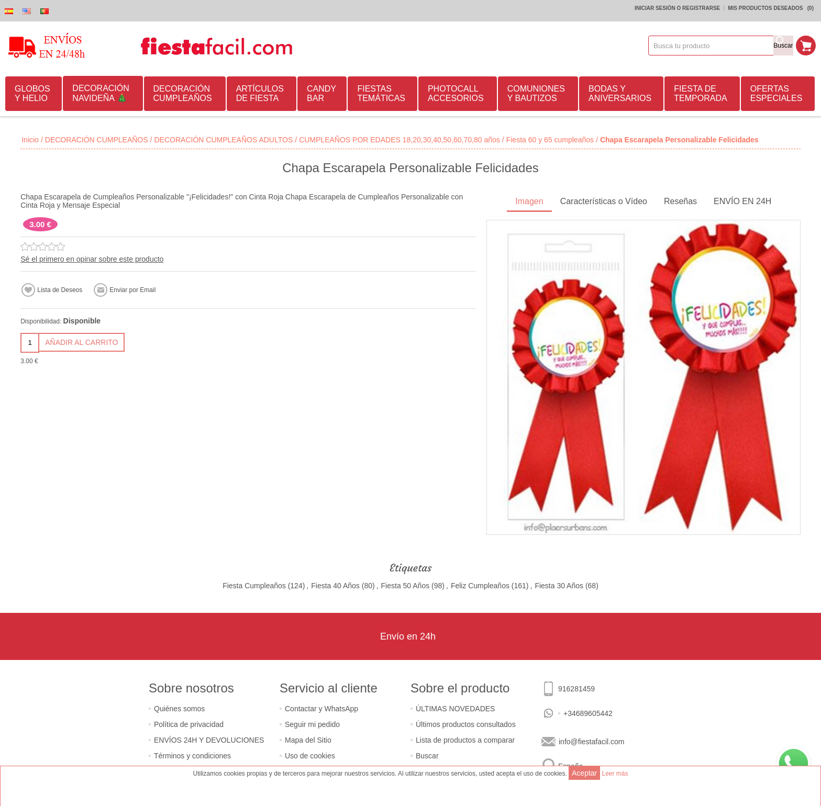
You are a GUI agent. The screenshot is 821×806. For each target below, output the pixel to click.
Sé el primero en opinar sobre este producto (91, 259)
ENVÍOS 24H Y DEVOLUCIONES (209, 740)
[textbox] (711, 45)
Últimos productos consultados (466, 724)
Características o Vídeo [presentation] (603, 201)
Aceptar (584, 773)
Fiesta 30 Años (559, 585)
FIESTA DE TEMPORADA (700, 93)
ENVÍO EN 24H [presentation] (742, 201)
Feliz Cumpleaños (480, 585)
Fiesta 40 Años (335, 585)
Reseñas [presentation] (680, 201)
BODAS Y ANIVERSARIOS (620, 93)
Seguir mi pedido (312, 724)
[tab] (529, 202)
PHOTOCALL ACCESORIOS (456, 93)
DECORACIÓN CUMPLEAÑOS (182, 93)
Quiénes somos (179, 708)
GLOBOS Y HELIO (32, 93)
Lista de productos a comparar (465, 740)
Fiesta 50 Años (405, 585)
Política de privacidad (189, 724)
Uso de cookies (310, 756)
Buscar (427, 756)
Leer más (615, 773)
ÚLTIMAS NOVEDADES (455, 708)
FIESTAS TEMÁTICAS (381, 93)
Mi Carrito (806, 45)
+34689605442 (588, 713)
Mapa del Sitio (308, 740)
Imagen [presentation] (529, 201)
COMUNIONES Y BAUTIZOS (536, 93)
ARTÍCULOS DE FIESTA (260, 93)
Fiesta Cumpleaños (254, 585)
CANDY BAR (321, 93)
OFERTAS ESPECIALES (776, 93)
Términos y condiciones (192, 756)
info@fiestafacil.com (591, 741)
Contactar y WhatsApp (321, 708)
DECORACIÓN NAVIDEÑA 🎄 (100, 93)
